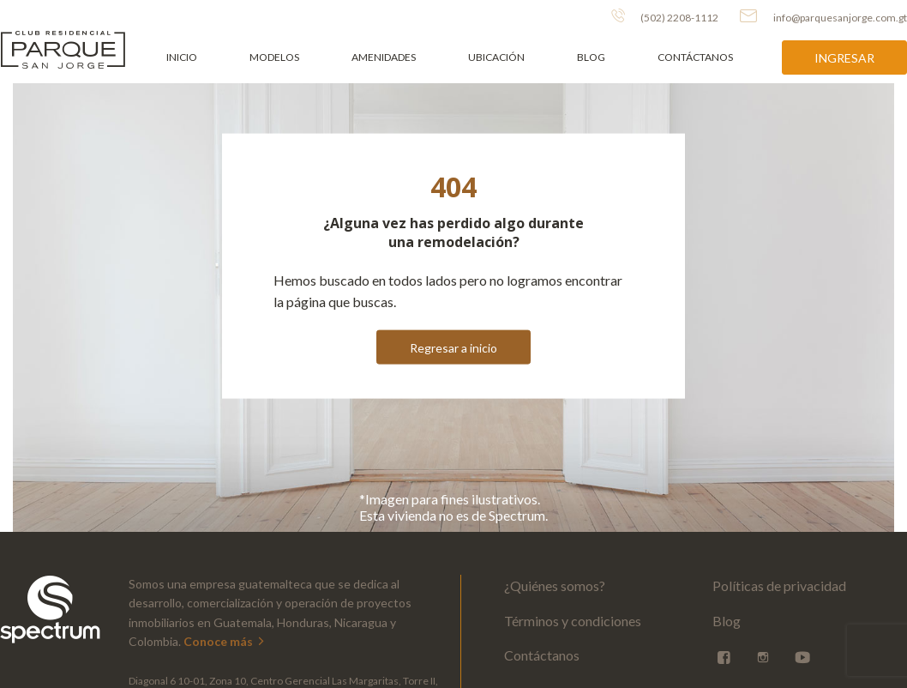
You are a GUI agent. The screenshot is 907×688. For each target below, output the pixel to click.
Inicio (181, 57)
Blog (591, 57)
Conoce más (225, 641)
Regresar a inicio (453, 347)
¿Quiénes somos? (554, 585)
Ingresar (844, 58)
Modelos (274, 57)
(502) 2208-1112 (664, 16)
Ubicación (496, 57)
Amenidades (383, 57)
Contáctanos (695, 57)
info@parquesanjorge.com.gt (823, 16)
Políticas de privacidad (779, 585)
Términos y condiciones (572, 621)
